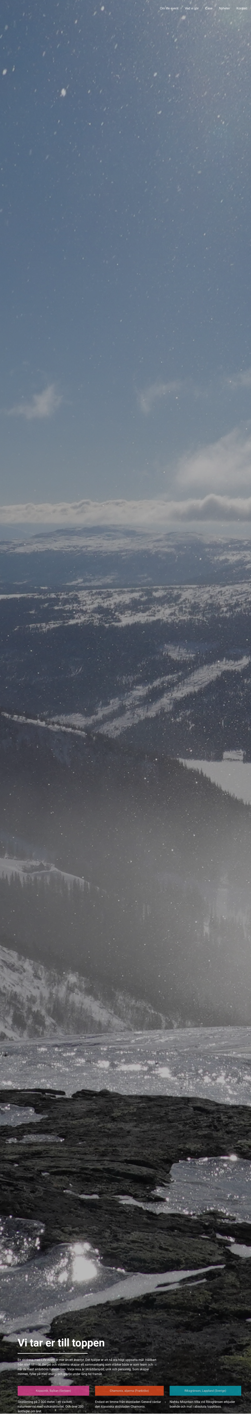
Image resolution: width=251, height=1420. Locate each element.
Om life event (169, 8)
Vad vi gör (192, 8)
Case (208, 8)
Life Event (19, 7)
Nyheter (224, 8)
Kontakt (241, 8)
